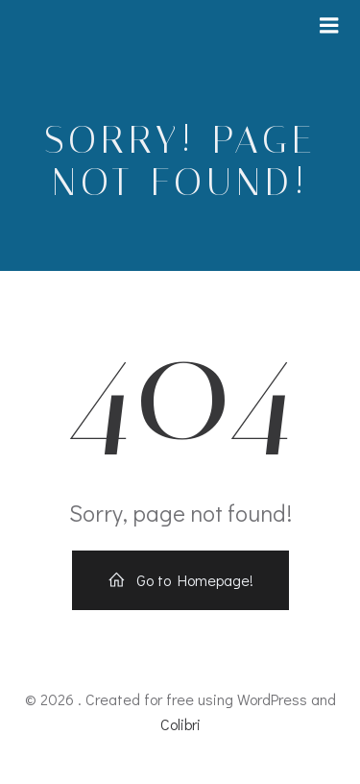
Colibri (180, 724)
